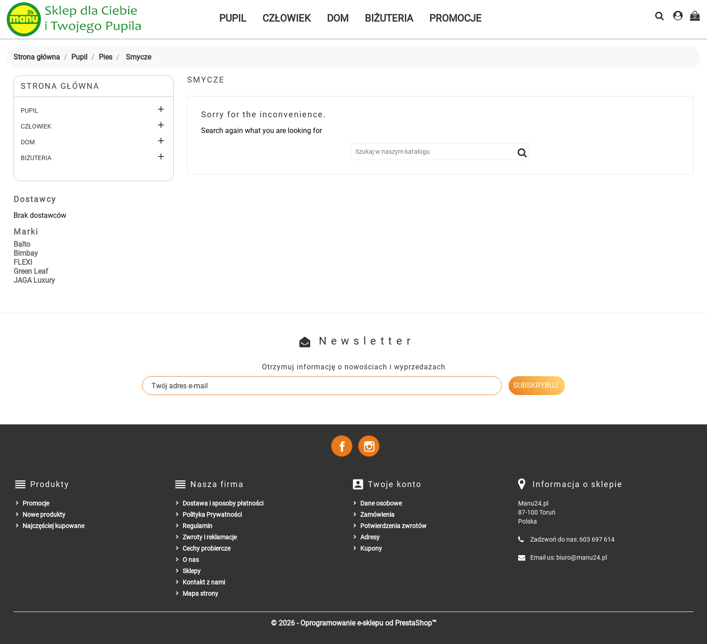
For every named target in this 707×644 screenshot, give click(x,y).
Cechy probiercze (206, 548)
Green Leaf (31, 271)
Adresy (370, 537)
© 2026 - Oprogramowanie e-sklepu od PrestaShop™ (353, 623)
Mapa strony (200, 593)
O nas (191, 559)
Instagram (368, 446)
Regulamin (197, 525)
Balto (22, 244)
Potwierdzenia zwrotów (393, 525)
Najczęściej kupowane (53, 525)
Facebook (341, 446)
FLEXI (23, 262)
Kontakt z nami (204, 582)
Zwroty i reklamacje (210, 537)
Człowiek (286, 18)
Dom (338, 18)
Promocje (455, 18)
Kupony (371, 548)
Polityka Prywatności (212, 514)
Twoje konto (395, 484)
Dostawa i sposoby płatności (223, 503)
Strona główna (60, 86)
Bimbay (26, 253)
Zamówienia (377, 514)
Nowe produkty (44, 514)
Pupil (232, 18)
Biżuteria (389, 18)
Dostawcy (35, 199)
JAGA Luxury (34, 280)
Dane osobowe (381, 503)
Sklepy (192, 571)
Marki (26, 231)
